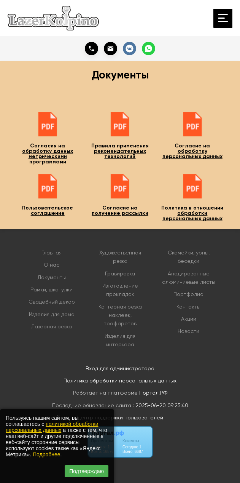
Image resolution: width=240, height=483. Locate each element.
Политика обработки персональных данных (120, 380)
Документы (52, 277)
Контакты (188, 307)
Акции (188, 319)
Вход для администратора (120, 368)
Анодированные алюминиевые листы (188, 277)
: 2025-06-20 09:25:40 (160, 405)
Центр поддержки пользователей (120, 417)
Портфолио (188, 294)
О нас (51, 265)
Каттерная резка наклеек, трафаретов (120, 315)
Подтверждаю (86, 471)
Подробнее (46, 454)
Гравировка (120, 273)
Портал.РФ (153, 393)
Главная (51, 252)
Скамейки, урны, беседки (189, 256)
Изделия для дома (52, 314)
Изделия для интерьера (120, 340)
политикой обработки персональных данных (52, 427)
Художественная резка (120, 256)
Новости (188, 331)
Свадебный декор (52, 302)
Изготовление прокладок (120, 290)
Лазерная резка (51, 326)
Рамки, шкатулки (51, 289)
